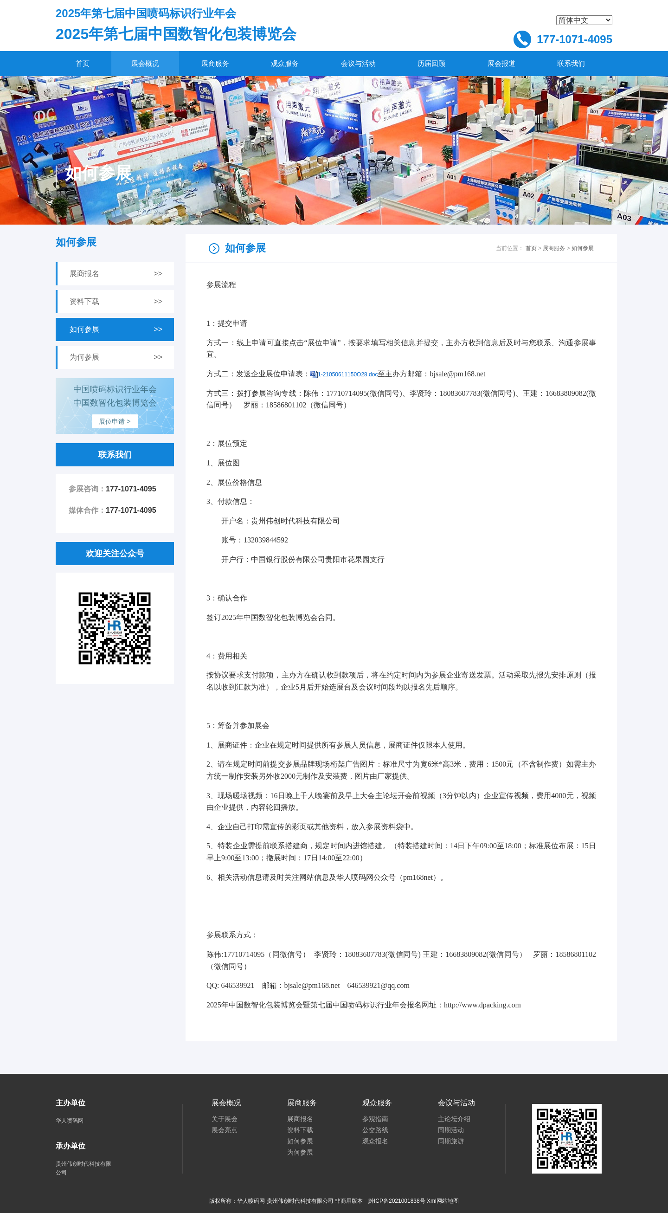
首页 (83, 63)
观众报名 (375, 1141)
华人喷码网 (70, 1120)
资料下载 (300, 1130)
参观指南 (375, 1119)
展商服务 (215, 63)
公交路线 (375, 1130)
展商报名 (300, 1119)
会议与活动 (358, 63)
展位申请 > (114, 421)
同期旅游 (451, 1141)
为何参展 (300, 1152)
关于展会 (225, 1119)
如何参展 (583, 248)
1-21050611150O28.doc (348, 374)
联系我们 (571, 63)
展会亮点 (225, 1130)
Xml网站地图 (443, 1201)
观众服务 (285, 63)
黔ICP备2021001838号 (396, 1201)
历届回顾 (431, 63)
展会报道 (501, 63)
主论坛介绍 (454, 1119)
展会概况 (145, 63)
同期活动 (451, 1130)
